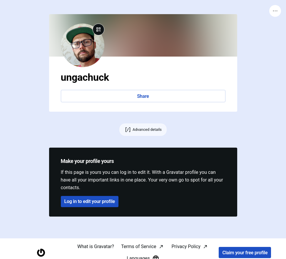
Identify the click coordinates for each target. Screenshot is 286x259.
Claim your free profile (244, 252)
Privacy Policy (186, 246)
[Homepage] (41, 253)
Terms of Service (138, 246)
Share (143, 96)
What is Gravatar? (95, 246)
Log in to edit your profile (89, 201)
